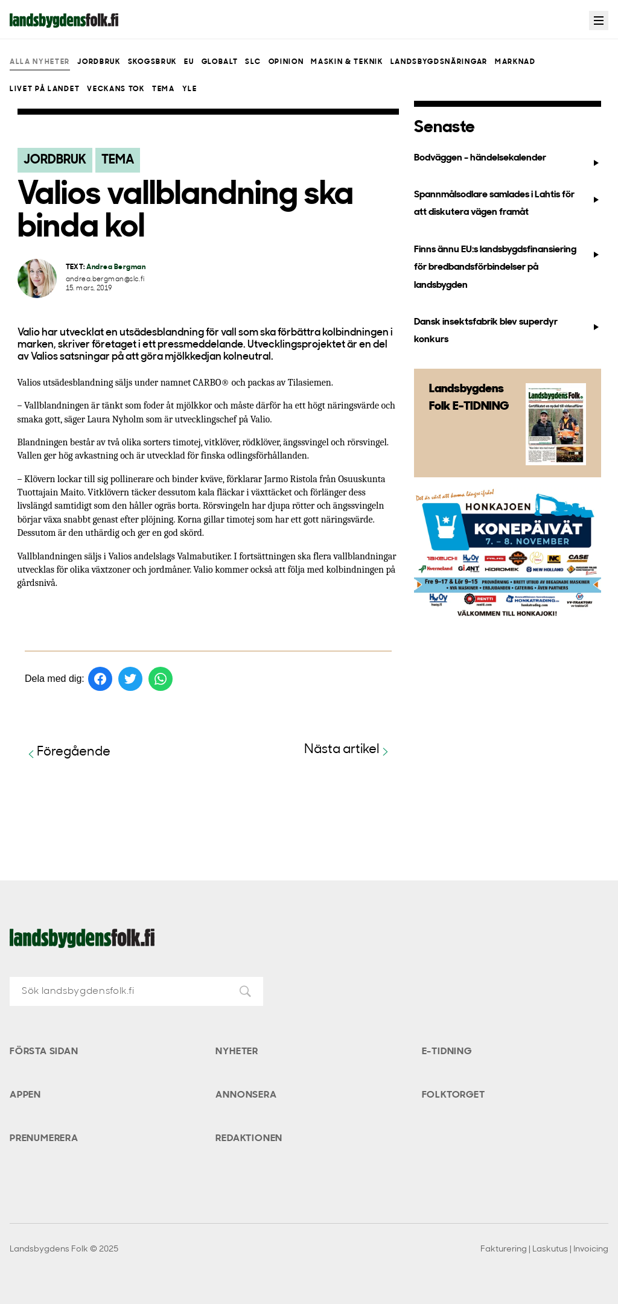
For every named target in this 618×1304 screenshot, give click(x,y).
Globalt (220, 62)
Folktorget (453, 1095)
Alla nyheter (40, 62)
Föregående (67, 753)
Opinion (286, 62)
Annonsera (245, 1095)
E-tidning (447, 1052)
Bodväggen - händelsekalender (507, 160)
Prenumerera (44, 1138)
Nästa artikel (348, 750)
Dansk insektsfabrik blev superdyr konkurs (507, 331)
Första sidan (44, 1052)
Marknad (515, 62)
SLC (253, 62)
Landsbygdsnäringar (439, 62)
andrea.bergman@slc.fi (105, 279)
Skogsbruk (152, 62)
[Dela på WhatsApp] (160, 679)
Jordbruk (98, 62)
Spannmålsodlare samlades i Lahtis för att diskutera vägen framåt (507, 203)
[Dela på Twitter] (130, 679)
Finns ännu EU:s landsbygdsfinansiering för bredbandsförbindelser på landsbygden (507, 267)
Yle (189, 89)
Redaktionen (248, 1138)
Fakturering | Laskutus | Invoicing (544, 1249)
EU (189, 62)
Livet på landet (45, 89)
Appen (25, 1095)
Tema (163, 89)
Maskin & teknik (347, 62)
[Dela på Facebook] (100, 679)
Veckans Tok (115, 89)
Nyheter (236, 1052)
